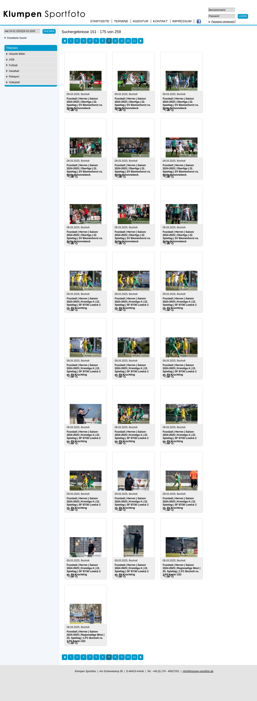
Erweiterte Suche (17, 37)
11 (134, 40)
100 (246, 32)
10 (128, 40)
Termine (121, 21)
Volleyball (14, 82)
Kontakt (160, 21)
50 (233, 32)
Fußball (13, 65)
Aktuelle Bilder (17, 53)
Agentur (140, 21)
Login (243, 16)
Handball (14, 71)
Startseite (99, 21)
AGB (11, 59)
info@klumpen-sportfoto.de (198, 671)
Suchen (49, 31)
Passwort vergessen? (223, 21)
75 (239, 32)
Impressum (182, 21)
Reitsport (14, 76)
